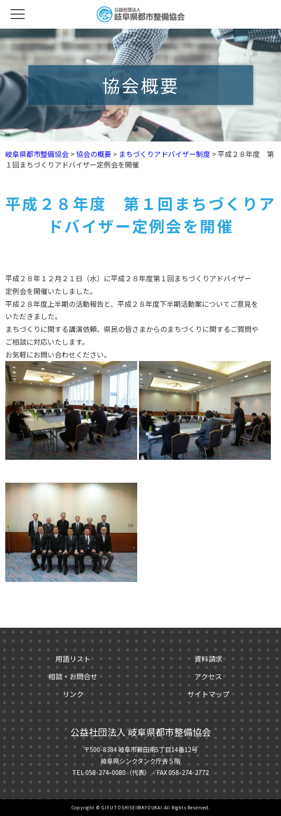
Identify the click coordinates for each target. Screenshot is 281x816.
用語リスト (73, 658)
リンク (73, 694)
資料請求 (208, 658)
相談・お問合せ (73, 676)
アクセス (208, 676)
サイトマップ (208, 694)
